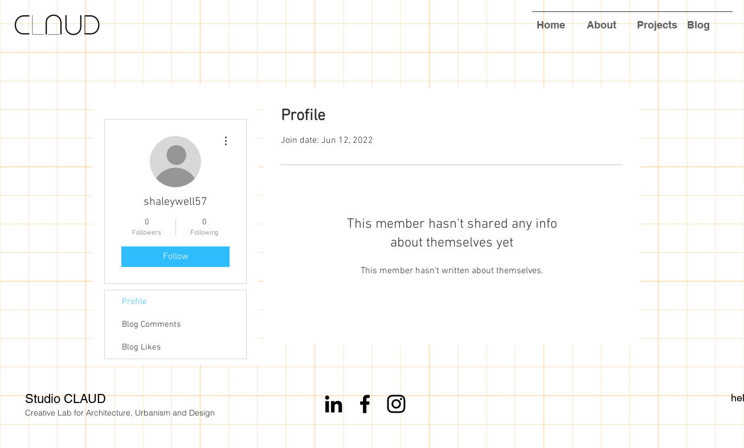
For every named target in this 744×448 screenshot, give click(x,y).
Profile (134, 302)
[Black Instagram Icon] (396, 404)
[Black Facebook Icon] (365, 404)
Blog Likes (141, 347)
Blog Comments (151, 324)
